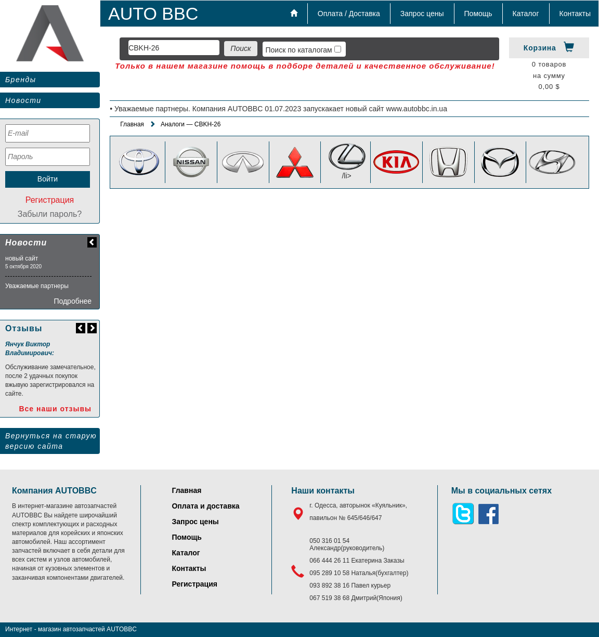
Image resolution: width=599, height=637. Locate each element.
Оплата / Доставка (349, 13)
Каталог (526, 13)
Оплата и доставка (205, 506)
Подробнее (73, 301)
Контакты (575, 13)
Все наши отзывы (55, 409)
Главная (132, 124)
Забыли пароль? (50, 214)
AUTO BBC (153, 13)
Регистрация (49, 200)
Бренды (20, 79)
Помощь (478, 13)
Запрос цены (422, 13)
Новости (23, 100)
